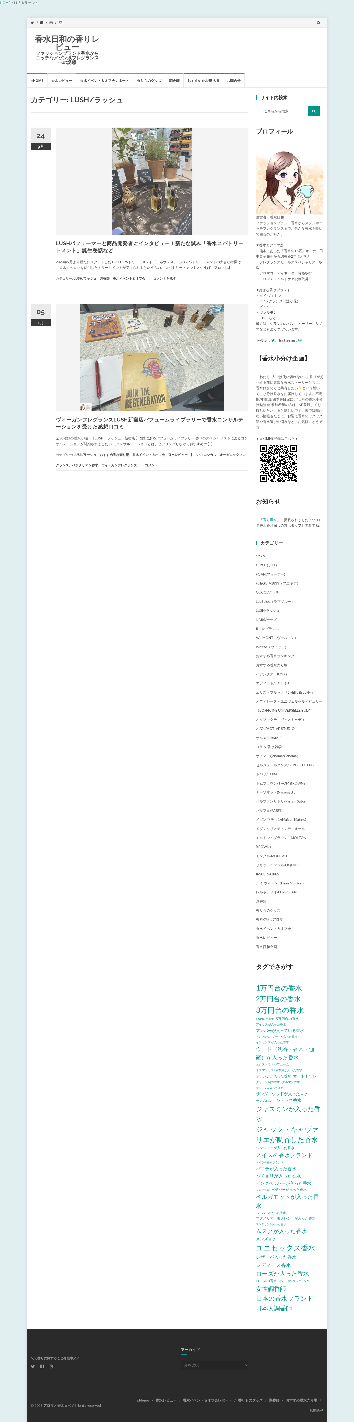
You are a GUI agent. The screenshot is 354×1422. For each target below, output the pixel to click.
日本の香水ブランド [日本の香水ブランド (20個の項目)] (284, 1298)
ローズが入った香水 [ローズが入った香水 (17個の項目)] (282, 1273)
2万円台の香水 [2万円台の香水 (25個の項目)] (278, 999)
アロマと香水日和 (57, 1405)
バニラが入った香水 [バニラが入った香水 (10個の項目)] (276, 1168)
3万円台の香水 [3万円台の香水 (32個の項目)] (280, 1010)
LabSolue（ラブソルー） (275, 601)
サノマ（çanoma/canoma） (278, 756)
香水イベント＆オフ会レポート (104, 80)
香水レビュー (61, 80)
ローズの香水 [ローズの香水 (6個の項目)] (266, 1281)
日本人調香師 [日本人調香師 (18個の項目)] (274, 1308)
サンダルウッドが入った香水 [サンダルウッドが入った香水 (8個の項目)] (282, 1093)
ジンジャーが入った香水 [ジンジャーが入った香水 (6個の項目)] (275, 1148)
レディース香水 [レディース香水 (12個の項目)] (273, 1265)
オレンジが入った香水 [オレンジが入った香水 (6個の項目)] (273, 1076)
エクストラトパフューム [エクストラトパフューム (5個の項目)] (272, 1064)
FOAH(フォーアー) (270, 574)
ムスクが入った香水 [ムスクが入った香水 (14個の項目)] (281, 1231)
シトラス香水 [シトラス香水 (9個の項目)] (288, 1100)
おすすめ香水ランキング (275, 656)
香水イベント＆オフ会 (129, 278)
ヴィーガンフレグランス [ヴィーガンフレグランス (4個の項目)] (294, 1281)
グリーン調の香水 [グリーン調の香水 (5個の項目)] (268, 1082)
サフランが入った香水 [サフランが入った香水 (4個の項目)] (269, 1087)
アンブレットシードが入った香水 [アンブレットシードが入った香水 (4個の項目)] (276, 1036)
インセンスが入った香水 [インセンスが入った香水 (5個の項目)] (272, 1042)
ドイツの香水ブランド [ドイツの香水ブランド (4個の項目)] (269, 1162)
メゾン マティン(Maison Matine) (281, 819)
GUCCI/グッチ (267, 592)
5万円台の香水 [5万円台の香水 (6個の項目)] (287, 1018)
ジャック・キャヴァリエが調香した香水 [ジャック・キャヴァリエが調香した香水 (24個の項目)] (287, 1134)
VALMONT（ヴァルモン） (277, 637)
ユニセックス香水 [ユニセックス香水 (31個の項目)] (285, 1247)
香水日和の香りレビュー (67, 43)
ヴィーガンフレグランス (119, 465)
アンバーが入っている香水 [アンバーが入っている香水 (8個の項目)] (280, 1030)
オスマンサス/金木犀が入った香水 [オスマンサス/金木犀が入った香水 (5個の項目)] (279, 1070)
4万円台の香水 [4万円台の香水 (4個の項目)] (265, 1018)
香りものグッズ (149, 80)
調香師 (174, 80)
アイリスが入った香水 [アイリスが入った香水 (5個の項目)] (271, 1024)
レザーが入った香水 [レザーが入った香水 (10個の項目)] (276, 1257)
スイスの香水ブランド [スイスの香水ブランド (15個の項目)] (284, 1155)
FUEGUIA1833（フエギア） (278, 583)
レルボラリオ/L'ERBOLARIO (278, 892)
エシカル (209, 455)
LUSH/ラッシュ (85, 278)
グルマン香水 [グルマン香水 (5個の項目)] (291, 1082)
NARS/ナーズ (266, 619)
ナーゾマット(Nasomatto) (276, 792)
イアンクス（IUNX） (272, 674)
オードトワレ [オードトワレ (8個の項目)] (305, 1075)
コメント (151, 465)
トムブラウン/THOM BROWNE (280, 783)
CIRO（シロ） (267, 565)
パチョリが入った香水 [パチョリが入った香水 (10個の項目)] (278, 1176)
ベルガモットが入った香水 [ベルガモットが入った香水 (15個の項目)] (287, 1201)
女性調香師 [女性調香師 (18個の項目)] (271, 1288)
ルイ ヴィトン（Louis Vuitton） (281, 883)
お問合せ (234, 80)
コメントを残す (164, 278)
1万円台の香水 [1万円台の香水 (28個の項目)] (279, 988)
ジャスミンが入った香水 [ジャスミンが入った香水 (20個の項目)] (288, 1113)
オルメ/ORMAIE (269, 738)
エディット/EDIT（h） (274, 683)
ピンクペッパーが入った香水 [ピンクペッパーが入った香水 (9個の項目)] (283, 1183)
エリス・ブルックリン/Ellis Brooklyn (284, 692)
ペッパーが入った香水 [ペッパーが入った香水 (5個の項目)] (271, 1213)
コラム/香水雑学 (269, 747)
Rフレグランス (267, 628)
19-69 (260, 556)
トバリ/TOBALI (268, 774)
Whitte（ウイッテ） (272, 647)
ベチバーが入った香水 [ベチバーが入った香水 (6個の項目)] (289, 1189)
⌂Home (37, 80)
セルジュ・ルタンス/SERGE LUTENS (285, 765)
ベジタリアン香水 (85, 465)
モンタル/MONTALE (272, 856)
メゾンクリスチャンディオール (280, 828)
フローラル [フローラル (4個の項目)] (263, 1189)
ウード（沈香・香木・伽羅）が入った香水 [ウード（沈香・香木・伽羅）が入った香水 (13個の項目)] (285, 1053)
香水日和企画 (266, 947)
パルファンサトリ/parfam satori (281, 801)
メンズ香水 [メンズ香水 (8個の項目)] (266, 1238)
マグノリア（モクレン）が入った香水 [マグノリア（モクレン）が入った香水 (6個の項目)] (285, 1218)
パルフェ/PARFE (269, 810)
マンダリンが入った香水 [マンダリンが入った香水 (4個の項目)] (271, 1224)
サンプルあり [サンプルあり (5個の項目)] (265, 1101)
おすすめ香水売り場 (203, 80)
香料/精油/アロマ (269, 919)
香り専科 (270, 520)
